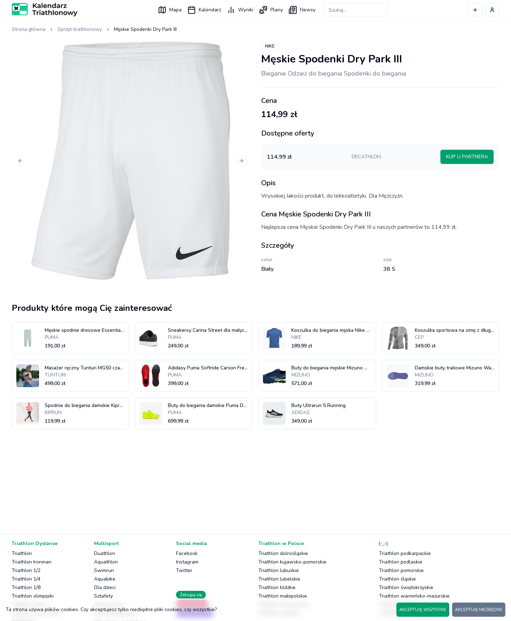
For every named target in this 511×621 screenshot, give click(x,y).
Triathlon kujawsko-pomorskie (292, 562)
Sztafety (103, 596)
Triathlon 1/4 (26, 579)
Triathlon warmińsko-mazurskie (414, 596)
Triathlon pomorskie (401, 570)
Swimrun (104, 570)
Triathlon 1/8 (26, 587)
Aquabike (104, 579)
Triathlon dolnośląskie (283, 553)
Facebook (187, 553)
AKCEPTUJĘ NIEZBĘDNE (478, 609)
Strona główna (28, 29)
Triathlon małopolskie (282, 596)
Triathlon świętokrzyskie (406, 587)
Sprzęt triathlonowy (79, 29)
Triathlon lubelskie (279, 579)
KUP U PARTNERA (467, 156)
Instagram (187, 562)
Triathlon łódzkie (277, 587)
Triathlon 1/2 (26, 570)
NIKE (270, 46)
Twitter (184, 570)
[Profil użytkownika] (492, 10)
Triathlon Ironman (31, 562)
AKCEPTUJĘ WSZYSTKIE (422, 609)
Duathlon (104, 553)
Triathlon (22, 553)
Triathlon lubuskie (278, 570)
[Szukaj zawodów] (356, 10)
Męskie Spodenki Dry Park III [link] (145, 29)
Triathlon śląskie (397, 579)
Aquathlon (106, 562)
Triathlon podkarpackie (405, 553)
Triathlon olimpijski (33, 596)
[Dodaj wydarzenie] (475, 10)
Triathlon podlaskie (400, 562)
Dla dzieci (105, 587)
